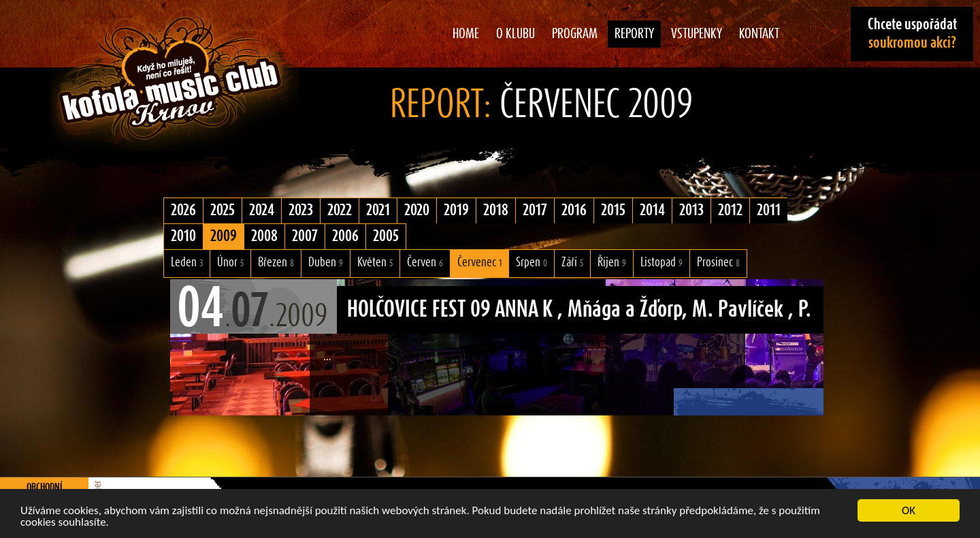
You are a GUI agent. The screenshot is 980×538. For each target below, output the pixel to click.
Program (575, 34)
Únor (230, 262)
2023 (301, 210)
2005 (386, 236)
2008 (264, 236)
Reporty (634, 34)
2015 (613, 210)
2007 (305, 236)
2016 (574, 210)
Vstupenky (696, 34)
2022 (339, 210)
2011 (769, 210)
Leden (187, 262)
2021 (378, 210)
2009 (223, 236)
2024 (261, 210)
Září (572, 262)
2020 (416, 210)
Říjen (612, 262)
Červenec (479, 262)
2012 (730, 210)
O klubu (515, 34)
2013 (691, 210)
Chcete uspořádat (912, 34)
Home (466, 34)
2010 (183, 236)
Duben (325, 262)
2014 (652, 210)
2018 (495, 210)
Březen (276, 262)
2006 (345, 236)
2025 (222, 210)
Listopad (661, 262)
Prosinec (718, 262)
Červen (425, 262)
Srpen (531, 262)
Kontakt (759, 34)
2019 (456, 210)
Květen (375, 262)
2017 (535, 210)
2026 (183, 210)
